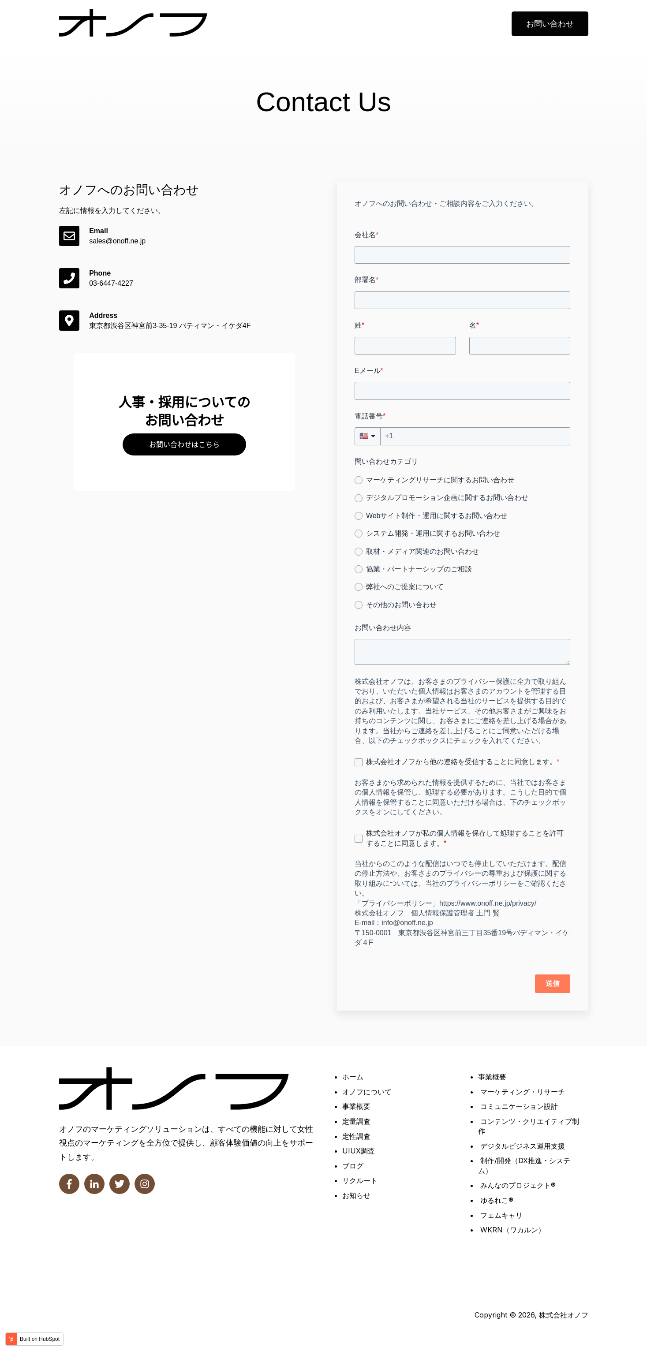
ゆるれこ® (496, 1200)
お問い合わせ (550, 23)
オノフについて (367, 1091)
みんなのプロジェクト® (518, 1185)
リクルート (360, 1180)
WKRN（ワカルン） (512, 1229)
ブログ (352, 1165)
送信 (553, 983)
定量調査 (356, 1121)
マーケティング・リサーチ (522, 1091)
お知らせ (356, 1195)
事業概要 (356, 1106)
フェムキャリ (501, 1215)
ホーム (352, 1076)
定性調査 (356, 1136)
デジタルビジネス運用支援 (522, 1146)
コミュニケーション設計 (519, 1106)
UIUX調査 (358, 1150)
